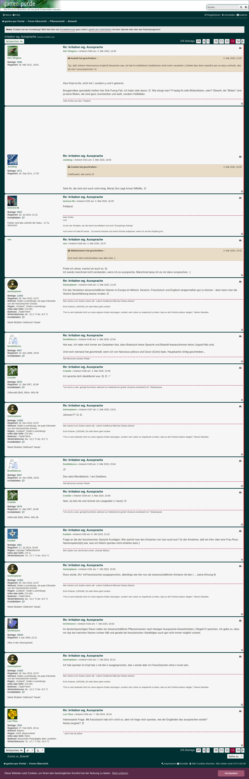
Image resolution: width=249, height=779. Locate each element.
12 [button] (227, 41)
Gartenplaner (14, 291)
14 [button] (238, 41)
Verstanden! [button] (231, 773)
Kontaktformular (67, 29)
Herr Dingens (14, 58)
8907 (19, 350)
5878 (19, 382)
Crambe (11, 377)
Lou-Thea (12, 721)
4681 (19, 545)
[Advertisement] (124, 131)
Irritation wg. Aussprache (20, 36)
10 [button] (216, 41)
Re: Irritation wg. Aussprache (83, 47)
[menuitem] (16, 15)
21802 (20, 295)
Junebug (12, 166)
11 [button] (221, 41)
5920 (19, 212)
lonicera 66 (13, 207)
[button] (198, 41)
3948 (19, 62)
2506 (19, 725)
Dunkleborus (14, 346)
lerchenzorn (13, 630)
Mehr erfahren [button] (120, 773)
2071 (19, 171)
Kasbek (11, 540)
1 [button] (208, 41)
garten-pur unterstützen (100, 29)
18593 (20, 635)
